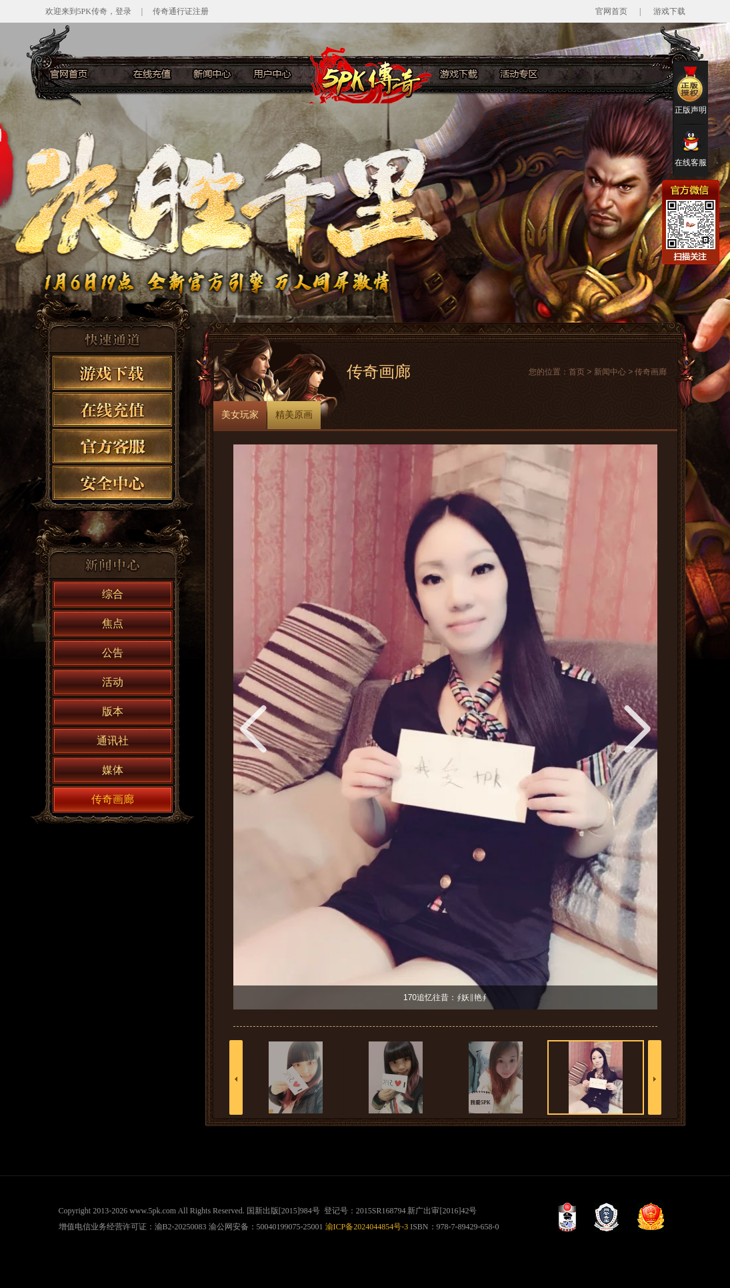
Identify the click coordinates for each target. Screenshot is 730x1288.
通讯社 (113, 740)
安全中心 (112, 483)
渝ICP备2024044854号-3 (367, 1226)
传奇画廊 (112, 799)
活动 (112, 682)
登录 (123, 11)
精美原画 (294, 415)
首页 (577, 371)
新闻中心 (212, 74)
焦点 (112, 623)
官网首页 (611, 11)
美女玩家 (240, 415)
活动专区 (519, 74)
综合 (112, 594)
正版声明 (690, 90)
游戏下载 (669, 11)
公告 (112, 652)
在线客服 (690, 148)
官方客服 (579, 74)
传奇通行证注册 (181, 11)
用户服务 (272, 74)
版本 (112, 711)
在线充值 (152, 74)
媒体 (112, 770)
